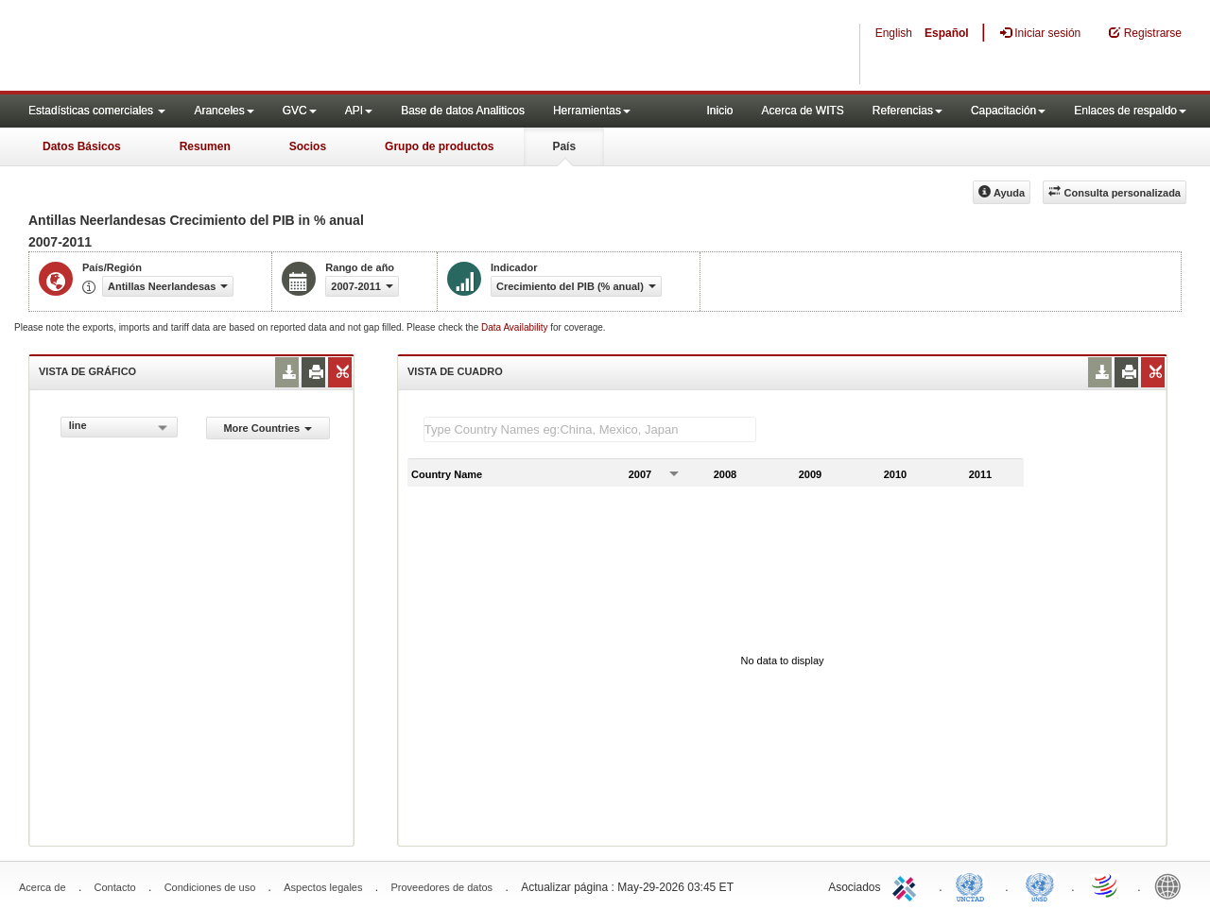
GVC (300, 110)
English (893, 33)
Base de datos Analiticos (463, 110)
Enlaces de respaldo (1130, 110)
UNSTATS (1040, 885)
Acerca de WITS (802, 110)
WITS (189, 47)
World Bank (1172, 885)
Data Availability (515, 327)
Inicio (719, 110)
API (358, 110)
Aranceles (223, 110)
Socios (307, 146)
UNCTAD (974, 885)
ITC (907, 885)
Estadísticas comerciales (96, 110)
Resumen (205, 146)
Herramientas (592, 110)
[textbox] (590, 429)
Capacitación (1008, 110)
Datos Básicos (82, 146)
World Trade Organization (1106, 885)
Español (947, 33)
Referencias (907, 110)
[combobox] (119, 427)
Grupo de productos (439, 146)
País (564, 146)
